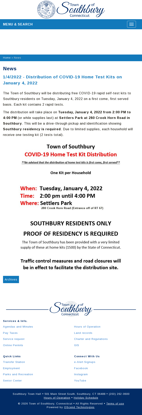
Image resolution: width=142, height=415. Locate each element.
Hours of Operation (87, 326)
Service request (13, 338)
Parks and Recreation (18, 374)
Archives (11, 279)
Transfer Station (14, 362)
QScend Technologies (79, 407)
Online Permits (13, 345)
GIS (76, 345)
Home (7, 57)
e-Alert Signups (85, 362)
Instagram (81, 374)
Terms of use (115, 403)
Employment (11, 368)
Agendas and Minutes (18, 326)
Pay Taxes (10, 332)
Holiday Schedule (86, 397)
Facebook (81, 368)
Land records (83, 332)
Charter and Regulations (91, 338)
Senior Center (12, 380)
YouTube (80, 380)
